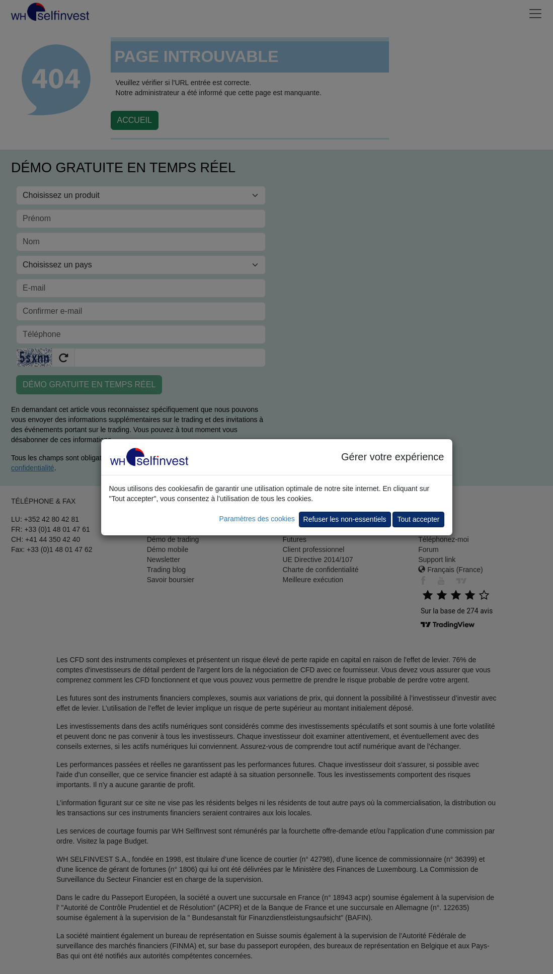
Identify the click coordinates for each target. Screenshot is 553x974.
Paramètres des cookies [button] (256, 519)
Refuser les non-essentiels (344, 519)
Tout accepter (418, 519)
